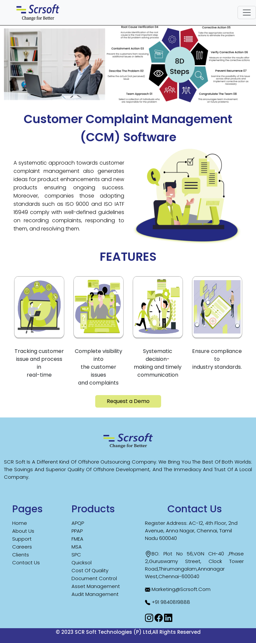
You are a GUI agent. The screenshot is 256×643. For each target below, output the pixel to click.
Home (19, 523)
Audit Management (95, 594)
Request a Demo (128, 401)
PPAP (77, 530)
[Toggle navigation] (247, 12)
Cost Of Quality (89, 570)
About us (23, 530)
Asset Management (95, 586)
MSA (76, 546)
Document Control (94, 578)
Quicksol (81, 562)
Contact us (26, 562)
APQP (77, 523)
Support (22, 538)
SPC (76, 554)
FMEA (77, 538)
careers (22, 546)
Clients (20, 554)
